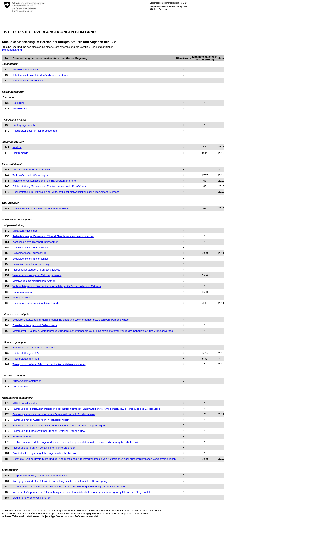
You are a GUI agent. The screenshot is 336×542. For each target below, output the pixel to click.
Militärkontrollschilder (25, 230)
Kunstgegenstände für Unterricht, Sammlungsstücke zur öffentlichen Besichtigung (60, 481)
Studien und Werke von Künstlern (32, 497)
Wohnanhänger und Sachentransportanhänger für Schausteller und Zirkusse (57, 286)
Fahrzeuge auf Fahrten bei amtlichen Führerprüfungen (44, 447)
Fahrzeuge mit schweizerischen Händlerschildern (41, 419)
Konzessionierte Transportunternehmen (35, 241)
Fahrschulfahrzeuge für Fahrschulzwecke (36, 269)
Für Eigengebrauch (24, 125)
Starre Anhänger (22, 436)
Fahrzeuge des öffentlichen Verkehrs (34, 347)
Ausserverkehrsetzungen (27, 380)
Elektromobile (20, 152)
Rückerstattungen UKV (26, 353)
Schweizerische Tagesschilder (30, 252)
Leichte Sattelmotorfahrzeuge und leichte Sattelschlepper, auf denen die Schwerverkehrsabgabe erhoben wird (76, 442)
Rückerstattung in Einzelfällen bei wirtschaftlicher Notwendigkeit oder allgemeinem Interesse (66, 191)
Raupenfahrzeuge (23, 292)
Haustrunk (19, 102)
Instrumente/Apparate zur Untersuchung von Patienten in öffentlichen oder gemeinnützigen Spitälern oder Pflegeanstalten (83, 492)
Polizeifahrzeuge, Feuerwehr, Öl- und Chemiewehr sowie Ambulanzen (53, 236)
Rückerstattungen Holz (26, 358)
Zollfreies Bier (20, 108)
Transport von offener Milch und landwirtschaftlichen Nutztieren (49, 364)
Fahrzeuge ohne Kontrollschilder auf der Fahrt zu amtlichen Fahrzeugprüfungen (59, 425)
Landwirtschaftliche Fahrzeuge (30, 247)
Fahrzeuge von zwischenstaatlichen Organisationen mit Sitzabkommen (54, 414)
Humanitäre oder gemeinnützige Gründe (36, 303)
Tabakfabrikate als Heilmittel (29, 80)
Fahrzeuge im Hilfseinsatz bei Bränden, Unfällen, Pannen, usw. (49, 431)
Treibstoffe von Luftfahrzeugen (30, 175)
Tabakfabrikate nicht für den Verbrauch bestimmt (41, 75)
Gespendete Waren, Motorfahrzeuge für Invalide (40, 475)
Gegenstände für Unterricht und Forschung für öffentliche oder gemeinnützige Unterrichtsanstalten (69, 486)
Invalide (17, 147)
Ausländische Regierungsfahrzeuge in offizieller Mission (45, 453)
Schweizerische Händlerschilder (31, 258)
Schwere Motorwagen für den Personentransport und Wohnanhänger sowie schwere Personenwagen (71, 319)
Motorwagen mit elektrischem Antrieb (34, 280)
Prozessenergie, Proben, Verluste (32, 169)
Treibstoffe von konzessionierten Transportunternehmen (45, 180)
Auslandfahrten (21, 386)
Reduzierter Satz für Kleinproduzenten (35, 130)
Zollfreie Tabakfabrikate (26, 69)
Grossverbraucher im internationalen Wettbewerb (41, 208)
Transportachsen (22, 297)
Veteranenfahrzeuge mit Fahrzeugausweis (37, 275)
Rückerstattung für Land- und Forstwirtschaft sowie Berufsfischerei (51, 186)
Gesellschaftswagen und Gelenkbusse (35, 325)
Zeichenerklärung (12, 49)
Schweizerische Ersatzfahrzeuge (31, 264)
